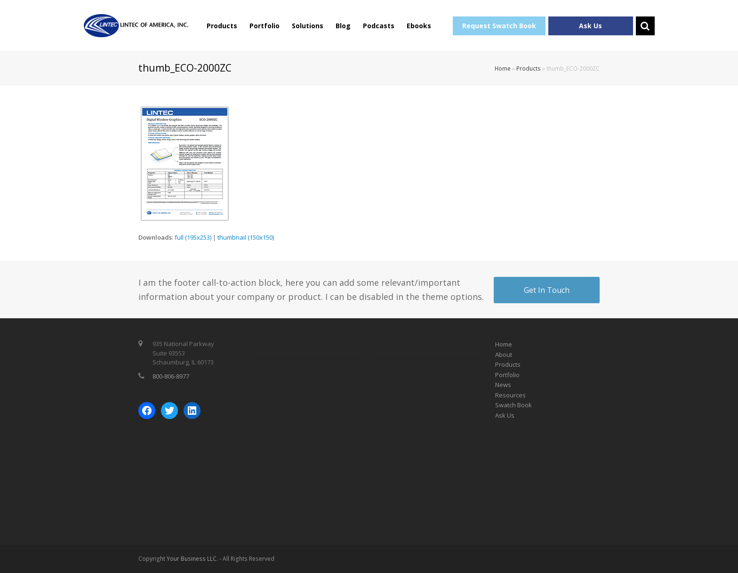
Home (503, 68)
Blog (343, 25)
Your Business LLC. (192, 559)
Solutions (307, 25)
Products (222, 25)
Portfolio (264, 25)
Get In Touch (547, 290)
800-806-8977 (170, 376)
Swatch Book (513, 405)
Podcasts (378, 25)
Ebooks (419, 25)
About (503, 354)
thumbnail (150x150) (245, 237)
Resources (510, 395)
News (503, 384)
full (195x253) (193, 237)
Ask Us (590, 25)
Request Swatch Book (499, 25)
